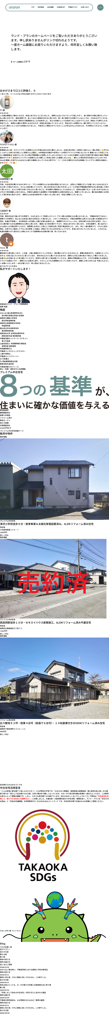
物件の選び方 (5, 962)
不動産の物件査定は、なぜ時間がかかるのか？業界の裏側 (22, 1000)
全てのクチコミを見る (8, 266)
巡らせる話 (4, 952)
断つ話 (2, 957)
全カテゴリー (5, 949)
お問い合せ (85, 7)
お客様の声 (61, 7)
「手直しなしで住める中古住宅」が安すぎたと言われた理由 (23, 993)
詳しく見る (4, 535)
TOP (32, 7)
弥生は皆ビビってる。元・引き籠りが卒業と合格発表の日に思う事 (25, 985)
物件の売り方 (5, 960)
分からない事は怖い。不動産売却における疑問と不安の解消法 (24, 970)
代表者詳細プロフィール (9, 367)
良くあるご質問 (6, 965)
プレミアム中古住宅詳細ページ (12, 431)
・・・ (100, 8)
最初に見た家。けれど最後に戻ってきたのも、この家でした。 (23, 977)
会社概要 (50, 7)
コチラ (26, 62)
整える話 (3, 954)
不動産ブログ (73, 7)
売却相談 (41, 7)
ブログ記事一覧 (6, 947)
